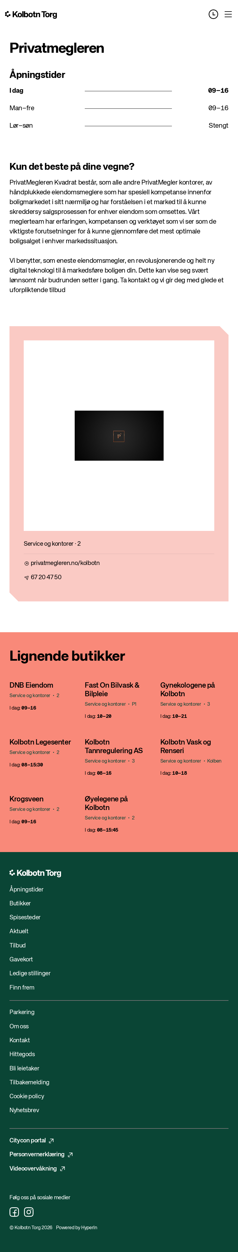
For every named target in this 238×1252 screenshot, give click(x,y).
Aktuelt (18, 931)
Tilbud (17, 946)
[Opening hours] (216, 14)
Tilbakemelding (29, 1083)
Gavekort (21, 960)
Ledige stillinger (30, 974)
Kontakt (19, 1041)
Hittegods (22, 1054)
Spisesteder (25, 918)
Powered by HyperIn (76, 1228)
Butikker (20, 904)
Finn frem (21, 988)
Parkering (22, 1012)
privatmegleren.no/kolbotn (65, 563)
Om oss (19, 1027)
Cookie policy (26, 1097)
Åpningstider (26, 890)
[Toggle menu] (228, 14)
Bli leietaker (24, 1069)
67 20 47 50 (46, 577)
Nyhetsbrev (24, 1110)
